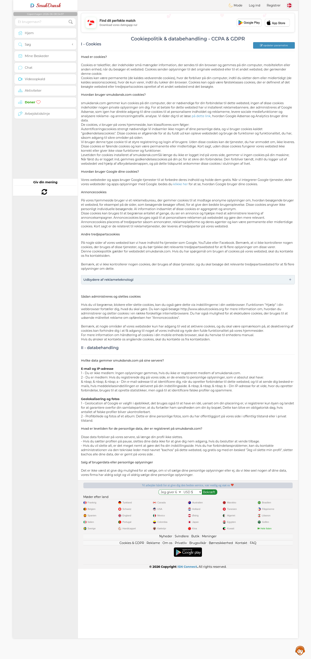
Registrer (274, 5)
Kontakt (241, 633)
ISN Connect (187, 657)
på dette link (201, 116)
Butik (195, 626)
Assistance (300, 650)
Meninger (209, 626)
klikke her (180, 184)
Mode (235, 5)
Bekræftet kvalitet (216, 500)
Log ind (254, 5)
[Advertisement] (188, 22)
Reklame (153, 633)
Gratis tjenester (104, 500)
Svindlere (182, 626)
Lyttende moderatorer (160, 500)
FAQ (253, 633)
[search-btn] (71, 22)
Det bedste (271, 500)
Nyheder (165, 626)
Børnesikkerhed (221, 633)
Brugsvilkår (197, 633)
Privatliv (181, 633)
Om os (167, 633)
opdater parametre (274, 45)
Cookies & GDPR (131, 633)
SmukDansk (45, 5)
